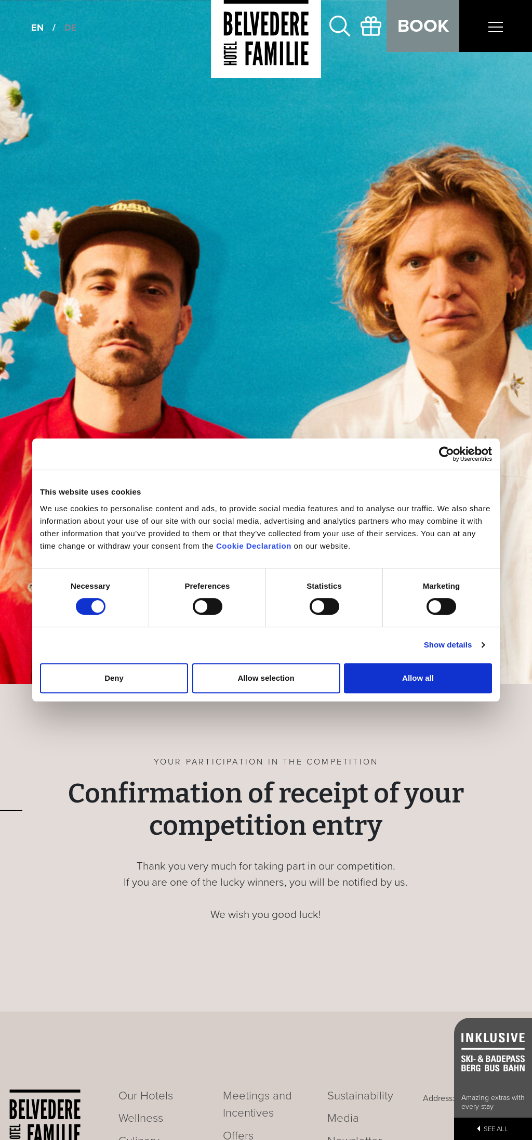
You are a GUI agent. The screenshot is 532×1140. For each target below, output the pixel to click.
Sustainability (360, 1096)
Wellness (140, 1118)
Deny (114, 677)
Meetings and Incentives (257, 1104)
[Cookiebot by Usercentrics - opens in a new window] (446, 454)
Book (423, 26)
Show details (448, 644)
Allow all (418, 677)
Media (343, 1118)
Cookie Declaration (253, 545)
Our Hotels (145, 1096)
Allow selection (265, 677)
